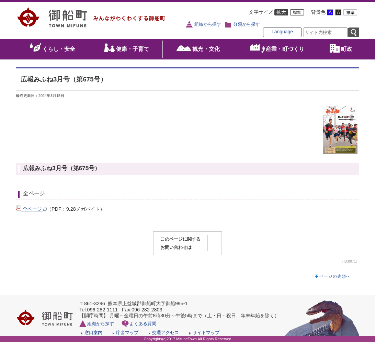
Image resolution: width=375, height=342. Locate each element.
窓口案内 (93, 332)
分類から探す (246, 24)
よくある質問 (142, 323)
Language (282, 31)
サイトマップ (206, 332)
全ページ (31, 209)
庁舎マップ (127, 332)
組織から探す (207, 24)
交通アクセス (165, 332)
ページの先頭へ (335, 276)
